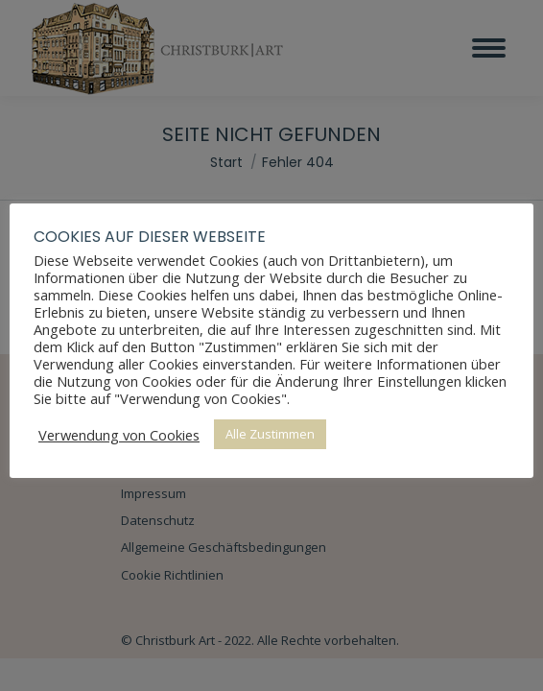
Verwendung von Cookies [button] (119, 434)
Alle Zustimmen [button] (270, 433)
